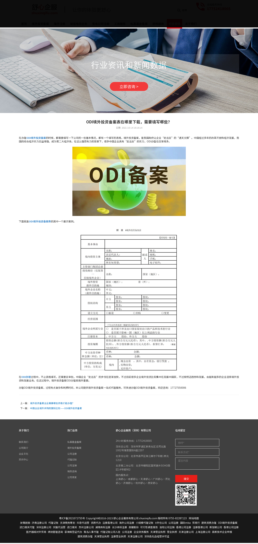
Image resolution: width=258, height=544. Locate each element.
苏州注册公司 (86, 528)
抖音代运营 (83, 524)
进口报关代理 (27, 528)
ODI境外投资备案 (227, 524)
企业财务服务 (141, 532)
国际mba (185, 524)
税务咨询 (72, 472)
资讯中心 (24, 460)
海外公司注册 (126, 524)
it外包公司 (161, 524)
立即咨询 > (129, 87)
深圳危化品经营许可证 (156, 537)
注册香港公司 (110, 524)
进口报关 (72, 528)
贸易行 (196, 524)
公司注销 (72, 466)
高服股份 (134, 528)
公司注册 (72, 454)
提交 (186, 479)
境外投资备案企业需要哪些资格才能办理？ (52, 404)
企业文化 (24, 454)
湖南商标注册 (102, 528)
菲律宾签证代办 (73, 532)
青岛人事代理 (91, 532)
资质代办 (96, 524)
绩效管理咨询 (55, 532)
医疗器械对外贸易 (36, 532)
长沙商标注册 (119, 528)
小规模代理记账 (144, 524)
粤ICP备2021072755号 (72, 519)
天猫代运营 (59, 528)
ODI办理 (26, 378)
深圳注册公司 (43, 528)
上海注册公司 (202, 532)
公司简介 (24, 448)
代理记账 (72, 460)
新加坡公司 (215, 528)
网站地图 (194, 519)
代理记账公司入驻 (110, 532)
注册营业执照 (118, 537)
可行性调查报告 (149, 528)
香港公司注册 (183, 528)
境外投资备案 (74, 448)
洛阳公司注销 (167, 528)
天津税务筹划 (67, 524)
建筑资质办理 (208, 524)
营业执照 (172, 532)
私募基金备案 (74, 443)
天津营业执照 (157, 532)
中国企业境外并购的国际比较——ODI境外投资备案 (56, 409)
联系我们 (24, 443)
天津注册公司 (186, 532)
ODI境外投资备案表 (40, 222)
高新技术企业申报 (222, 532)
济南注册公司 (39, 524)
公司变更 (72, 477)
